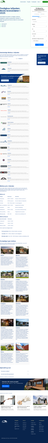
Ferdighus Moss (33, 433)
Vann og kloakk (41, 429)
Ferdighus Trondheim (32, 426)
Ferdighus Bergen (33, 424)
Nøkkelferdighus (41, 426)
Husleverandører (23, 1)
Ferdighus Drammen (32, 432)
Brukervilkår (24, 426)
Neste (39, 44)
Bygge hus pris (17, 428)
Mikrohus (40, 424)
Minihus (40, 422)
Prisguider (28, 1)
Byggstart (33, 24)
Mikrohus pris (17, 424)
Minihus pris (16, 422)
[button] (39, 1)
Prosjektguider (34, 1)
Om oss (24, 429)
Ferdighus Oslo (33, 422)
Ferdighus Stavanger (32, 429)
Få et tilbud (45, 1)
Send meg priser (5, 80)
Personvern (24, 424)
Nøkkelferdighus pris (17, 426)
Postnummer (34, 19)
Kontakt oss (24, 422)
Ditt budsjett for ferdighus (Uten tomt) (37, 38)
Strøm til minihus (41, 431)
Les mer (9, 65)
